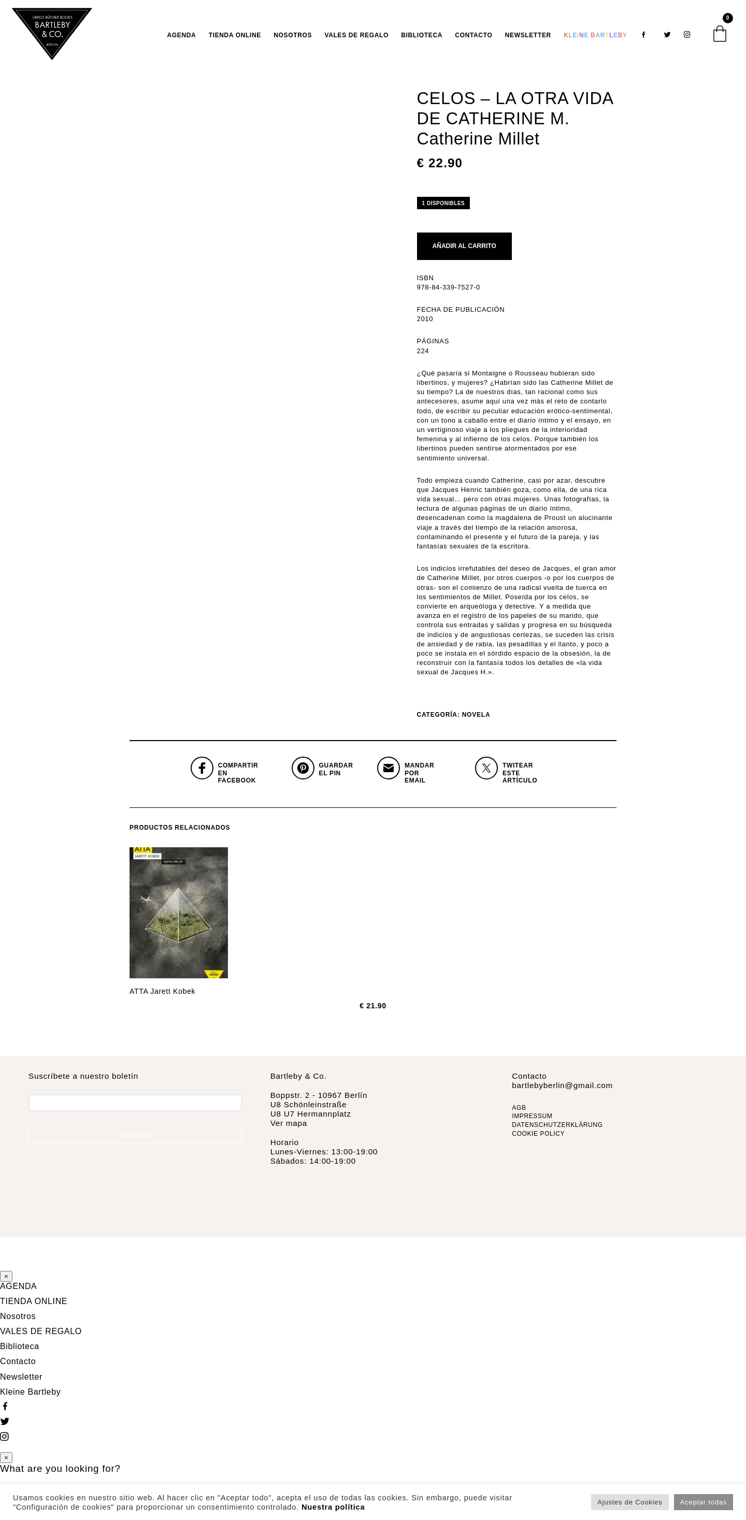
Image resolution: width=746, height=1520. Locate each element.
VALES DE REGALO (356, 38)
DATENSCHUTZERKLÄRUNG (557, 1131)
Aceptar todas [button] (703, 1502)
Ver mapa (288, 1129)
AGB (519, 1114)
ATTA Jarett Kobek (162, 998)
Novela (476, 721)
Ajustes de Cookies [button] (629, 1502)
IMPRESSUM (532, 1122)
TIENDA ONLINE (235, 38)
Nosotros (293, 38)
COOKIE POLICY (538, 1140)
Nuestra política (333, 1507)
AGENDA (181, 38)
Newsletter (528, 38)
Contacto (473, 38)
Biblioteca (421, 38)
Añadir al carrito (464, 252)
